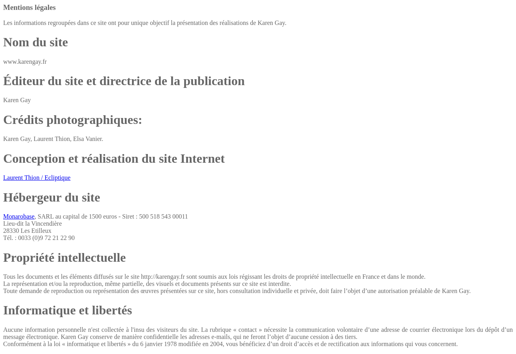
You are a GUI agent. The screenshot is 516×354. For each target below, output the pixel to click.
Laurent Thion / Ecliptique (37, 177)
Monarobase (18, 216)
